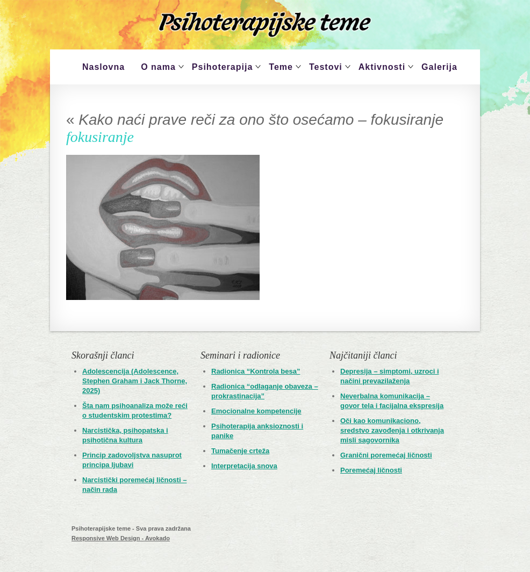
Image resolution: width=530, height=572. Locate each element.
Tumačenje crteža (240, 451)
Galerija (439, 67)
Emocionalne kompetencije (256, 411)
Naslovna (103, 67)
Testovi (325, 67)
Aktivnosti (382, 67)
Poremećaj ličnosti (371, 470)
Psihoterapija (222, 67)
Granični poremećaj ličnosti (386, 455)
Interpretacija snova (244, 466)
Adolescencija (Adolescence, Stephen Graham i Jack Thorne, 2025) (134, 381)
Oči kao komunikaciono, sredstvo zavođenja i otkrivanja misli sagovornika (392, 430)
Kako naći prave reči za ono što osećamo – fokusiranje (254, 119)
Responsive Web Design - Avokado (120, 538)
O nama (158, 67)
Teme (281, 67)
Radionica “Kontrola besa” (255, 371)
